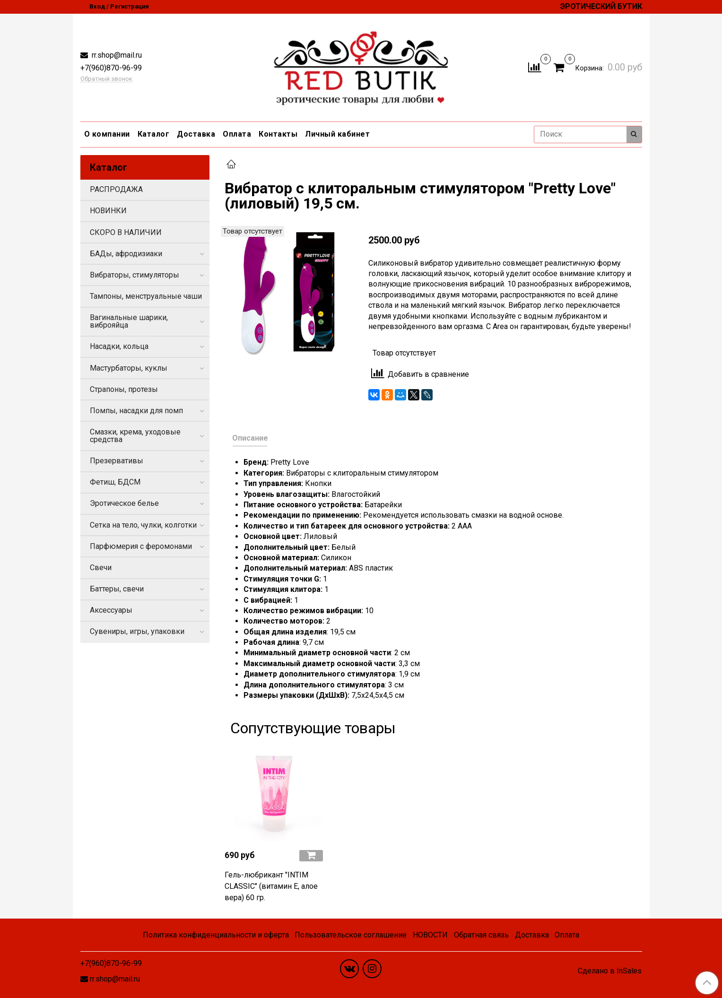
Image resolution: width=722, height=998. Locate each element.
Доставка (196, 134)
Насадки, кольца (119, 346)
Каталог (154, 134)
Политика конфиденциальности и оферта (216, 934)
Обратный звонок (106, 79)
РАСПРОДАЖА (116, 189)
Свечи (101, 567)
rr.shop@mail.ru (116, 55)
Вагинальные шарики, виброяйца (129, 321)
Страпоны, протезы (124, 389)
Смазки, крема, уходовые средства (135, 435)
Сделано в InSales (610, 971)
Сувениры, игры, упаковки (137, 631)
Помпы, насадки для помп (136, 410)
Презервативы (116, 460)
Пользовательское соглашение (351, 934)
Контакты (278, 134)
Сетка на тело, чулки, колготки (143, 525)
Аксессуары (111, 610)
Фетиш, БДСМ (115, 481)
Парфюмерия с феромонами (141, 546)
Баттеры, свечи (117, 588)
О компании (107, 134)
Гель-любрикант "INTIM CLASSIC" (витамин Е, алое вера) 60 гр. (271, 886)
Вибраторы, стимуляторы (134, 274)
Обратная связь (481, 934)
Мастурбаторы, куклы (128, 368)
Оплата (237, 134)
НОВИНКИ (108, 210)
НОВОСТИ (430, 934)
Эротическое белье (124, 503)
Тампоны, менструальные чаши (146, 296)
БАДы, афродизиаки (126, 253)
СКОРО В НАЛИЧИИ (126, 232)
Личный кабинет (337, 134)
